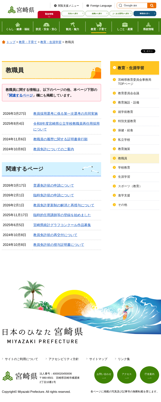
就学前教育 (125, 111)
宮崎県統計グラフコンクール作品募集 (62, 225)
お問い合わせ (104, 375)
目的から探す (73, 13)
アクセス (126, 375)
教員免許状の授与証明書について (58, 245)
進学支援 (124, 195)
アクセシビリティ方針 (64, 359)
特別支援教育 (127, 121)
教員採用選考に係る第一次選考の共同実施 (65, 114)
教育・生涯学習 (50, 42)
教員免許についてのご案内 (53, 149)
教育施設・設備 (128, 102)
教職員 (122, 158)
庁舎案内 (149, 375)
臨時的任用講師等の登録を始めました (62, 215)
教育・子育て (28, 42)
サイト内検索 (120, 5)
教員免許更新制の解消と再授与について (63, 205)
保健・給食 (125, 130)
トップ (10, 42)
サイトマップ (98, 359)
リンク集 (124, 359)
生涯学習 (124, 176)
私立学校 (124, 139)
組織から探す (97, 13)
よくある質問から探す (120, 13)
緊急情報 (49, 14)
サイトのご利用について (21, 359)
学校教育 (124, 167)
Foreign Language (101, 5)
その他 (122, 204)
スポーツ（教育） (130, 186)
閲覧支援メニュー (68, 5)
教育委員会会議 (128, 93)
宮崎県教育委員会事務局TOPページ (134, 81)
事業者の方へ (145, 13)
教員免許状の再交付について (55, 235)
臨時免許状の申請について (53, 195)
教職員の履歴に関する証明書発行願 (60, 139)
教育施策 (124, 148)
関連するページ (21, 95)
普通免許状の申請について (53, 185)
